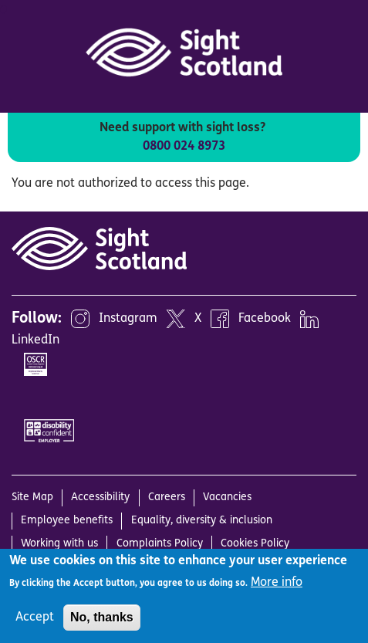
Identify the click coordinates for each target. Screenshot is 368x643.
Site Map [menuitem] (32, 497)
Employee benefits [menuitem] (67, 520)
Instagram (128, 319)
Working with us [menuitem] (59, 544)
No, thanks (101, 617)
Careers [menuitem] (166, 497)
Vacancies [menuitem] (227, 497)
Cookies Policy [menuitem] (255, 544)
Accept (34, 617)
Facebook (264, 319)
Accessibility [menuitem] (100, 497)
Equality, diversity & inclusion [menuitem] (201, 520)
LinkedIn (35, 340)
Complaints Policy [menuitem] (159, 544)
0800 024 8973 (184, 146)
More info (276, 583)
